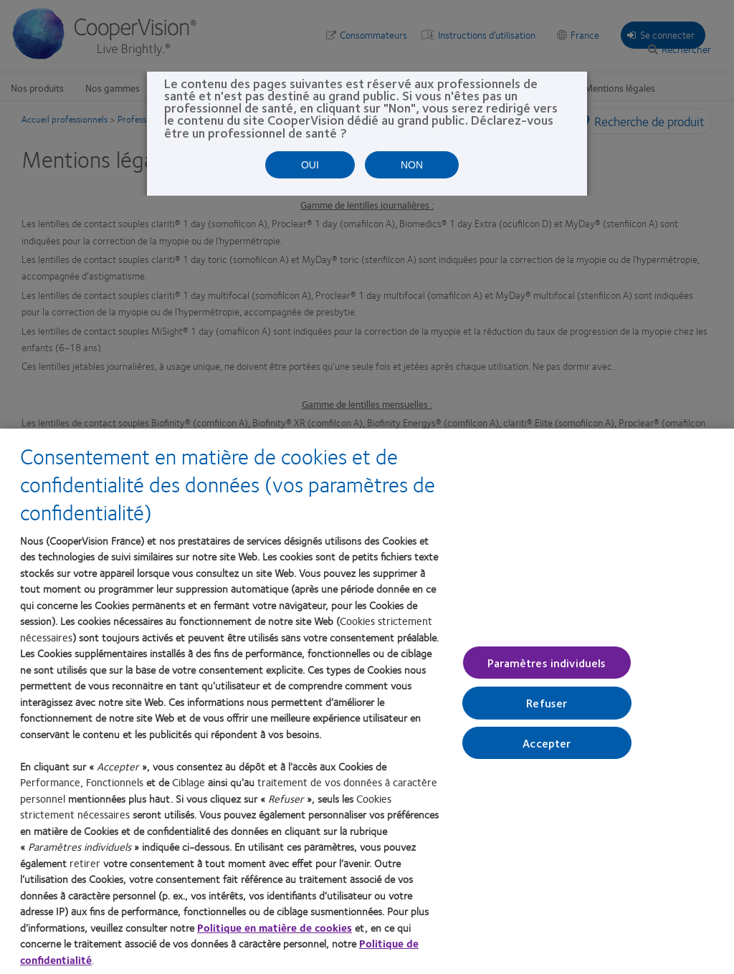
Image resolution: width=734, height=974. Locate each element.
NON (412, 165)
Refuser (546, 703)
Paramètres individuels (546, 663)
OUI (310, 165)
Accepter (547, 742)
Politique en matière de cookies (274, 927)
